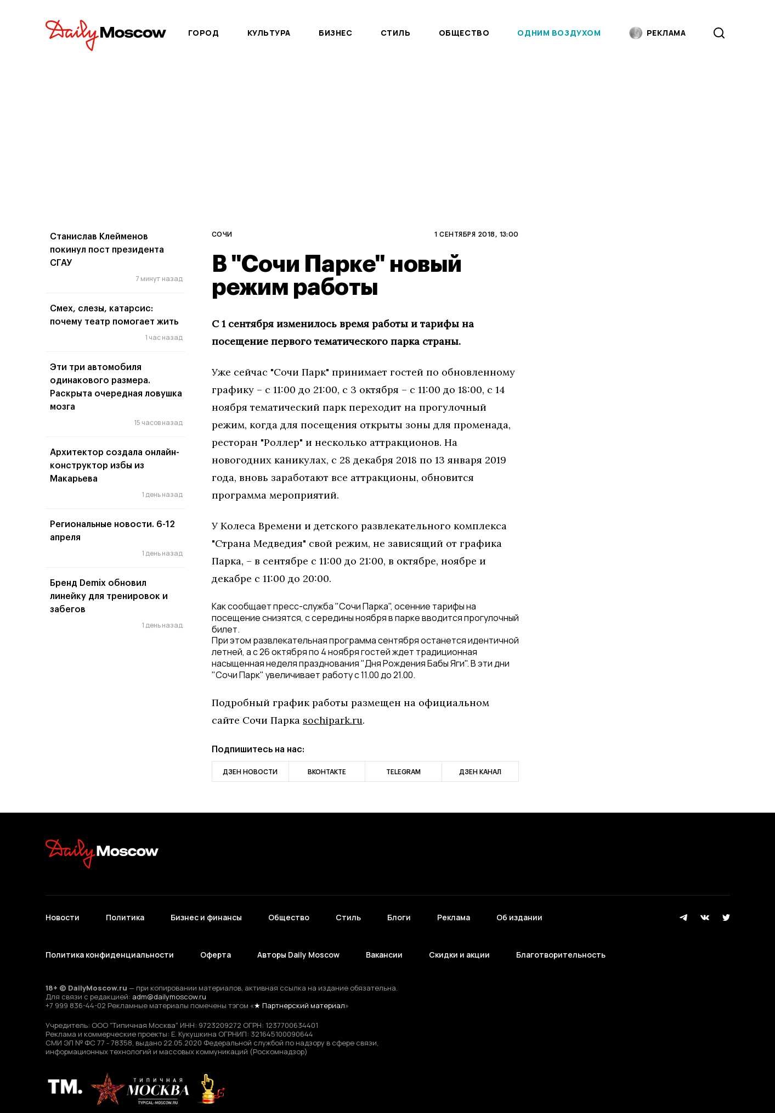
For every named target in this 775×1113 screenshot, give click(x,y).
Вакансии (384, 947)
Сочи (222, 234)
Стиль (396, 32)
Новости (63, 914)
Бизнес (335, 32)
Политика (125, 914)
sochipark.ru (333, 720)
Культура (269, 32)
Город (203, 32)
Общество (464, 32)
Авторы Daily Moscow (298, 947)
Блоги (399, 914)
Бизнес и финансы (206, 914)
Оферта (215, 947)
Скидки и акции (459, 947)
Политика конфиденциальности (110, 947)
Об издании (519, 914)
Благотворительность (561, 947)
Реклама (453, 914)
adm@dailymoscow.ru (169, 986)
